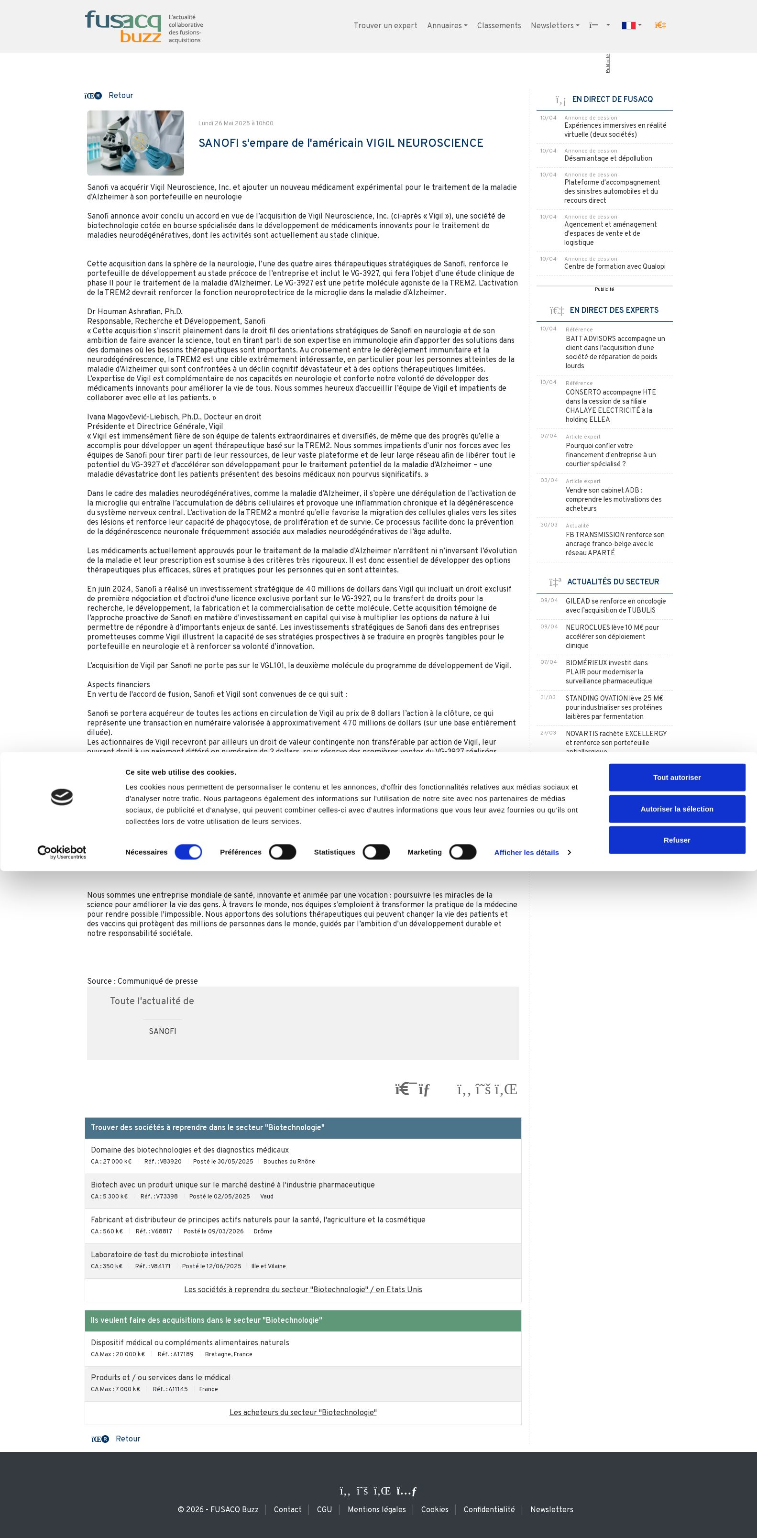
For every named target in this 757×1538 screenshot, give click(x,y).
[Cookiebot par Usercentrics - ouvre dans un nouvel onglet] (62, 1519)
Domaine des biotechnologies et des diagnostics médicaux (190, 1150)
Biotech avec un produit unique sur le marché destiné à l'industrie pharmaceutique (233, 1185)
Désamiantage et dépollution (608, 159)
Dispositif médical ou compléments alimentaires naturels (190, 1343)
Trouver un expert (385, 26)
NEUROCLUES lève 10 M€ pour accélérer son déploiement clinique (612, 637)
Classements (499, 26)
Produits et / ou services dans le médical (161, 1378)
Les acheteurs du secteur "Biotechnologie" (303, 1413)
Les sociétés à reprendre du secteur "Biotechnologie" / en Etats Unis (303, 1290)
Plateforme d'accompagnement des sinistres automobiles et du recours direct (612, 192)
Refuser (677, 1507)
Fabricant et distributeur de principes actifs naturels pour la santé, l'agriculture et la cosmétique (258, 1220)
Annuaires (444, 26)
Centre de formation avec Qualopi (615, 267)
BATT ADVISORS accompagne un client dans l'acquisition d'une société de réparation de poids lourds (615, 353)
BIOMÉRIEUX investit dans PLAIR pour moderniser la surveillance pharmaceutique (609, 672)
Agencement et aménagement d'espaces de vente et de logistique (610, 234)
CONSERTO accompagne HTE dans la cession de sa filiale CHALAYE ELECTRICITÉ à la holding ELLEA (611, 406)
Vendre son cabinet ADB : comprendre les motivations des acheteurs (614, 500)
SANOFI (162, 1032)
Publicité (607, 63)
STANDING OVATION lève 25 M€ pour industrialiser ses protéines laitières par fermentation (614, 708)
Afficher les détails (526, 1519)
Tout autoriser (677, 1444)
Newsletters (552, 26)
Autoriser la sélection (677, 1476)
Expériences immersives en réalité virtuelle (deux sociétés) (615, 130)
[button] (660, 25)
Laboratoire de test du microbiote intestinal (167, 1255)
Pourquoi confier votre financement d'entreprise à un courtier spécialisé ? (611, 455)
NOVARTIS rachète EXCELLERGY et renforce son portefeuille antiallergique (616, 743)
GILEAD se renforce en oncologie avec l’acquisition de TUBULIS (616, 606)
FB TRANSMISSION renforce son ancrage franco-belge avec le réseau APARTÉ (615, 544)
